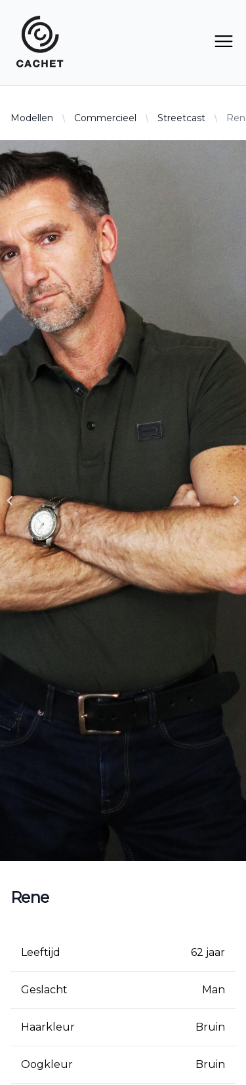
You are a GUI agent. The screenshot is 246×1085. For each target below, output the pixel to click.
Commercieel (105, 118)
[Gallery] (123, 500)
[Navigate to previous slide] (10, 500)
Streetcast (181, 118)
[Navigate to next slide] (236, 500)
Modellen (31, 118)
